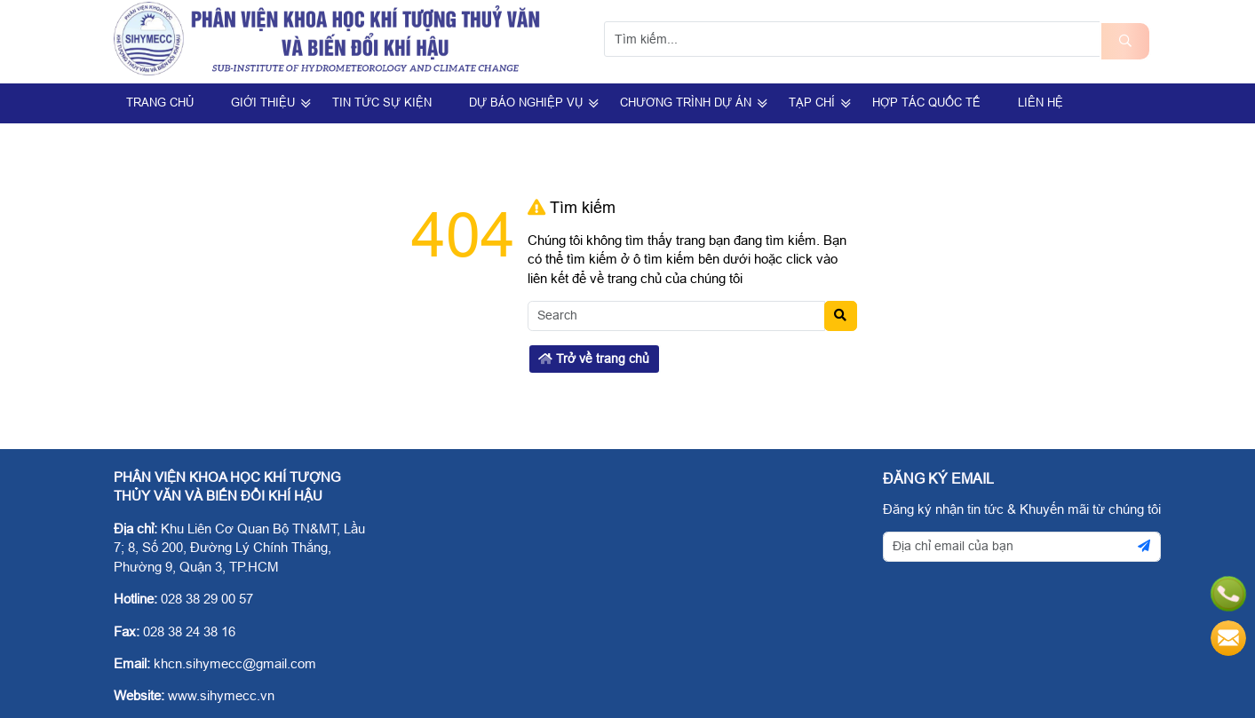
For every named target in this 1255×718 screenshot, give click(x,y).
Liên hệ (1040, 102)
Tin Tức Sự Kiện (382, 102)
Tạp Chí (812, 102)
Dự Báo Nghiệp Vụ (526, 102)
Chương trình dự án (685, 102)
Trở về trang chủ (593, 358)
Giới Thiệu (263, 102)
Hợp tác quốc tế (926, 102)
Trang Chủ (160, 102)
